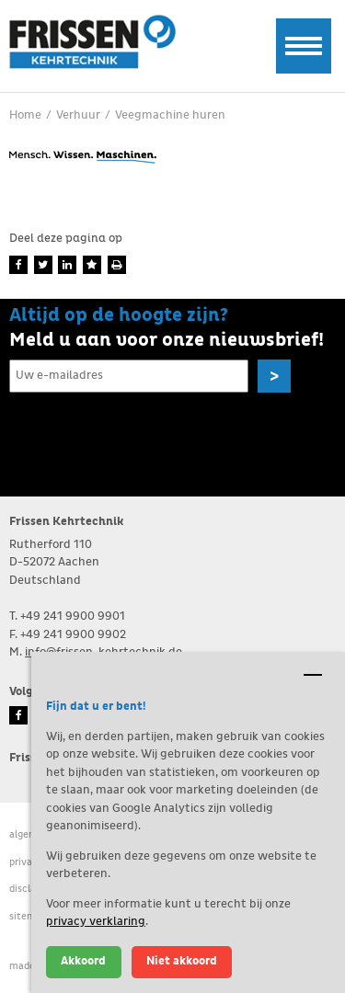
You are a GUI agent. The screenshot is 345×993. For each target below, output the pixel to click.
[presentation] (149, 436)
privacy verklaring (95, 922)
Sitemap (28, 916)
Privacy (26, 862)
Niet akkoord (181, 961)
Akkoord (83, 961)
